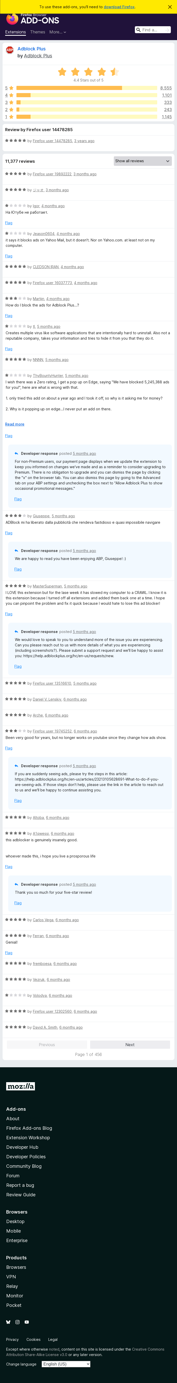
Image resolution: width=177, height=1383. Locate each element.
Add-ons (16, 1109)
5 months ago (48, 326)
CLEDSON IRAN (46, 267)
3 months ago (85, 174)
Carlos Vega (43, 920)
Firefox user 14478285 (52, 141)
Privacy (12, 1339)
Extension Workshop (28, 1137)
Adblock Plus (31, 48)
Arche (38, 715)
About (13, 1118)
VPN (11, 1276)
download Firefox (119, 7)
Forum (13, 1175)
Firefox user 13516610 (52, 683)
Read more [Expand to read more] (14, 424)
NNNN (38, 359)
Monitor (14, 1295)
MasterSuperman (47, 586)
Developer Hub (22, 1147)
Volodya (40, 995)
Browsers (16, 1267)
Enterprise (16, 1240)
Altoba (38, 817)
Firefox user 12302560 (52, 1011)
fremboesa (42, 963)
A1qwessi (41, 833)
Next (130, 1044)
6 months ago (75, 699)
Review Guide (20, 1194)
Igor (36, 206)
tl (34, 326)
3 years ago (84, 141)
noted (54, 1349)
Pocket (14, 1305)
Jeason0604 (43, 233)
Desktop (15, 1221)
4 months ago (53, 206)
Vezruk (39, 979)
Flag (8, 223)
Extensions (15, 31)
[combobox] (153, 29)
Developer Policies (26, 1156)
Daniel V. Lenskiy (47, 699)
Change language (21, 1364)
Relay (12, 1286)
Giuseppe (41, 516)
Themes (37, 31)
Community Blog (24, 1166)
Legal (53, 1339)
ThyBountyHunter (48, 375)
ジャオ (38, 190)
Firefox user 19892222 (52, 174)
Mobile (13, 1231)
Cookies (33, 1339)
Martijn (38, 298)
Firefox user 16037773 (52, 283)
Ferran (38, 936)
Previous (47, 1044)
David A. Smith (45, 1027)
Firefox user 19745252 (52, 731)
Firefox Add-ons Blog (29, 1128)
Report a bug (20, 1185)
